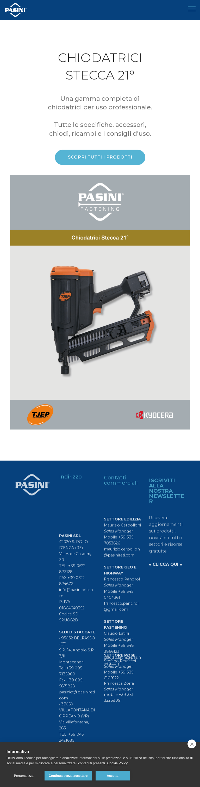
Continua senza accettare (68, 776)
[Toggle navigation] (192, 8)
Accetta (112, 776)
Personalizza (23, 776)
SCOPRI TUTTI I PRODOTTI (100, 157)
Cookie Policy (117, 763)
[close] (192, 744)
